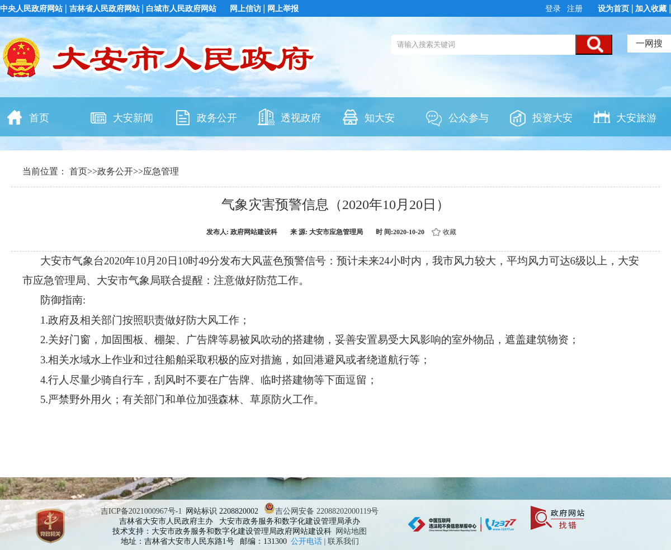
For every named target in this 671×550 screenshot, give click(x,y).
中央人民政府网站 (31, 8)
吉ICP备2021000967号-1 (141, 511)
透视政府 (289, 116)
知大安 (368, 116)
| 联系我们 (341, 541)
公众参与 (457, 116)
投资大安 (541, 116)
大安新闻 (121, 116)
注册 (574, 8)
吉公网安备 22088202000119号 (321, 511)
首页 (27, 116)
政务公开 (205, 116)
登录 (554, 8)
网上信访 (245, 8)
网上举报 (283, 8)
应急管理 (161, 171)
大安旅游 (624, 116)
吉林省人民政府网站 (104, 8)
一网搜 (649, 43)
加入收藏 (651, 8)
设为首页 (613, 8)
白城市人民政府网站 (181, 8)
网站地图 (351, 531)
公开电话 (307, 541)
